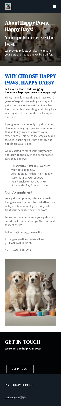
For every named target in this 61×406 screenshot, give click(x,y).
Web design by (15, 397)
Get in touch (20, 371)
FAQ (7, 385)
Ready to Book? (23, 385)
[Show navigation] (53, 6)
